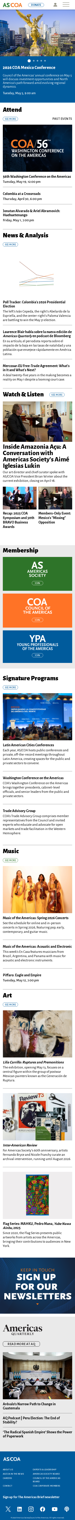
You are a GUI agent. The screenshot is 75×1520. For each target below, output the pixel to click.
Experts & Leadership (44, 1469)
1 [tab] (29, 61)
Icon (55, 5)
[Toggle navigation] (66, 4)
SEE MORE (10, 244)
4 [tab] (41, 60)
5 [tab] (45, 60)
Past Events (62, 119)
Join (37, 583)
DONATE (36, 5)
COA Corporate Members (46, 1486)
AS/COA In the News (13, 1474)
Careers (7, 1478)
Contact (7, 1486)
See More (10, 119)
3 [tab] (37, 60)
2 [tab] (34, 60)
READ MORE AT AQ (21, 1344)
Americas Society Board (46, 1474)
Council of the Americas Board (46, 1480)
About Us (8, 1469)
